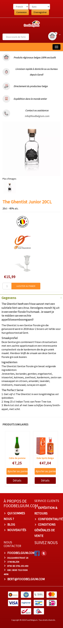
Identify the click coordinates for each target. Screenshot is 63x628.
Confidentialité (50, 519)
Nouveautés (16, 530)
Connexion (21, 12)
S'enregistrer (40, 12)
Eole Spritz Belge (45, 458)
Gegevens (9, 298)
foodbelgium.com (21, 553)
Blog (11, 524)
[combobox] (15, 37)
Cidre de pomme (17, 458)
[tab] (31, 297)
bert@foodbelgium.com (26, 579)
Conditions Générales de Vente (45, 530)
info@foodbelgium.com (37, 116)
